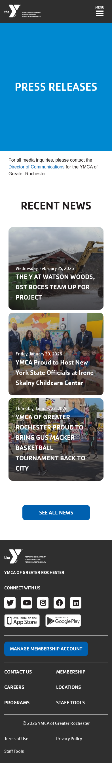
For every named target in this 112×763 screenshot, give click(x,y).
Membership (70, 672)
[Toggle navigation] (100, 12)
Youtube (26, 603)
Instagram (43, 603)
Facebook (59, 603)
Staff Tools (70, 702)
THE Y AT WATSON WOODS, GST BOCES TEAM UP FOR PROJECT (55, 287)
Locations (68, 687)
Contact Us (18, 672)
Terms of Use (16, 739)
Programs (16, 702)
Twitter (10, 603)
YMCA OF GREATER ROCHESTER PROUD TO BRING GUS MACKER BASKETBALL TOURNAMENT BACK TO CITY (50, 443)
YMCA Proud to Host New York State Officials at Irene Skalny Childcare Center (55, 372)
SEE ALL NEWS (56, 512)
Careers (14, 687)
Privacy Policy (69, 739)
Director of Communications (36, 166)
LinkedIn (76, 603)
